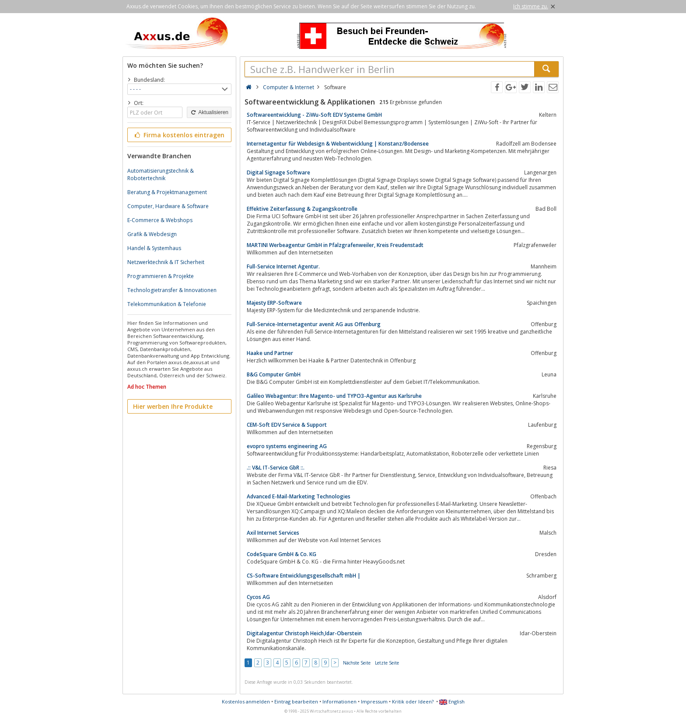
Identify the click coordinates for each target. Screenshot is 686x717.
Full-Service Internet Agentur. (283, 266)
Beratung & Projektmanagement (167, 192)
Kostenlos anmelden (246, 701)
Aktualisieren (209, 112)
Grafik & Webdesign (152, 234)
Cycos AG (258, 597)
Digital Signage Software (278, 172)
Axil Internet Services (273, 532)
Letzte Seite (387, 663)
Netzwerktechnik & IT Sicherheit (165, 262)
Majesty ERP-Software (274, 302)
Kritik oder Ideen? (413, 701)
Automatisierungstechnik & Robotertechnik (160, 174)
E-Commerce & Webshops (159, 220)
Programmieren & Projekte (160, 276)
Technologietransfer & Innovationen (172, 290)
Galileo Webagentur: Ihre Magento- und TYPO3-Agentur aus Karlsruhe (334, 396)
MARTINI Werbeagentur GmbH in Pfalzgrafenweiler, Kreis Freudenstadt (335, 245)
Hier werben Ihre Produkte (173, 406)
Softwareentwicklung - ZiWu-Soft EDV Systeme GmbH (314, 114)
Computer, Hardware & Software (168, 206)
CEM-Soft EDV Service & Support (287, 424)
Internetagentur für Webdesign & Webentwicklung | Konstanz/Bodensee (338, 143)
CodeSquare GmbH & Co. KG (281, 554)
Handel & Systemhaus (154, 248)
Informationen (339, 701)
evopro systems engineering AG (287, 446)
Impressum (374, 701)
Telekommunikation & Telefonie (166, 304)
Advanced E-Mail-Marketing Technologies (298, 496)
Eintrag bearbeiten (296, 701)
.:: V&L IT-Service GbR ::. (275, 467)
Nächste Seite (357, 663)
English (452, 701)
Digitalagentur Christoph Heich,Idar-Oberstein (304, 633)
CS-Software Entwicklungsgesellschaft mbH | (303, 575)
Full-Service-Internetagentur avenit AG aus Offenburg (314, 324)
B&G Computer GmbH (274, 374)
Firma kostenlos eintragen (178, 135)
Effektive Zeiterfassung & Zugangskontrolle (302, 208)
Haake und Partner (270, 353)
